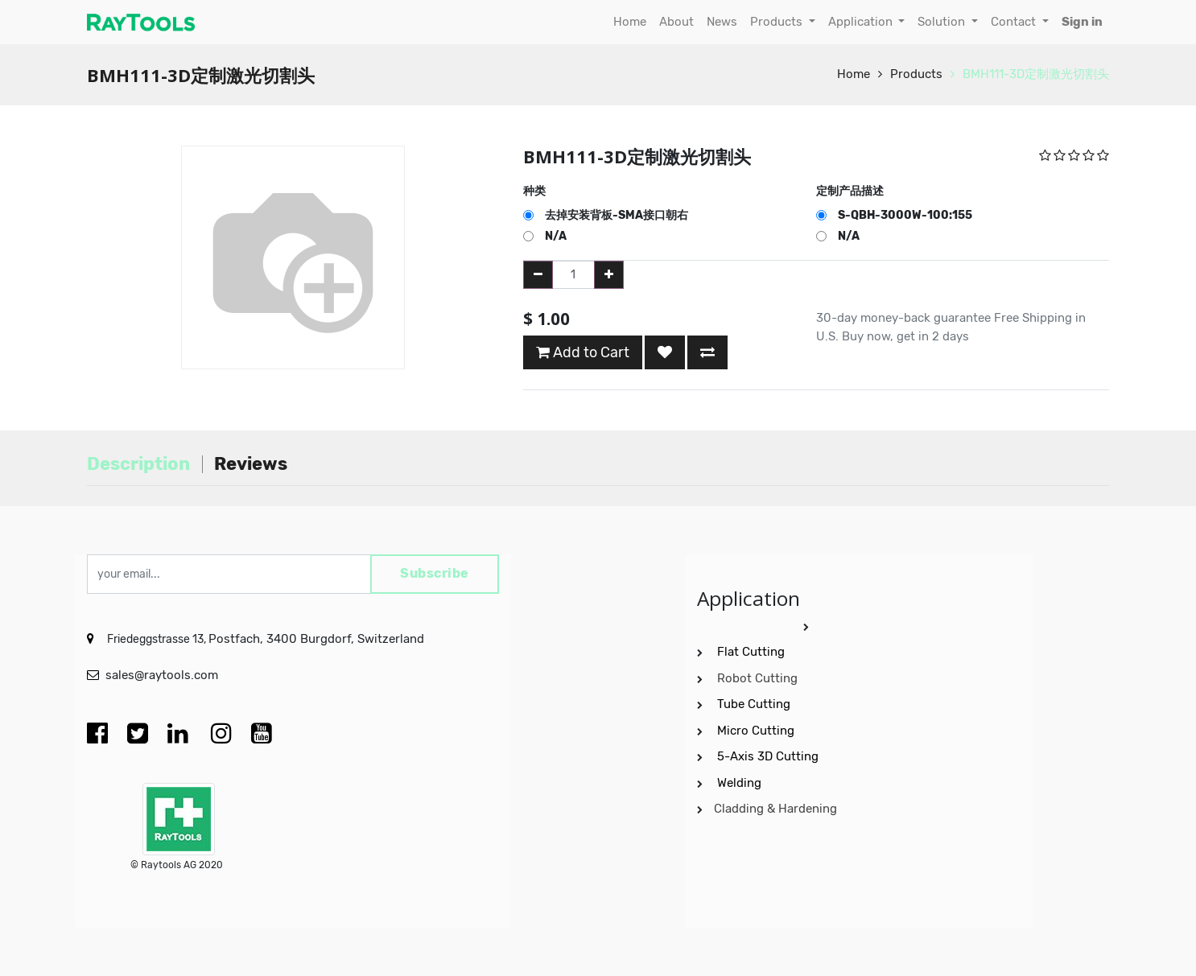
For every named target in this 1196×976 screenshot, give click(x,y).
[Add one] (609, 275)
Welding (739, 783)
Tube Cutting (755, 704)
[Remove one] (538, 275)
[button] (665, 352)
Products (916, 74)
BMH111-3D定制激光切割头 (1036, 74)
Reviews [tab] (250, 464)
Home (853, 74)
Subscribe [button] (434, 574)
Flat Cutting (751, 651)
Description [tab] (138, 464)
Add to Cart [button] (582, 352)
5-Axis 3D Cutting (769, 756)
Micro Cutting (757, 730)
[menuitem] (630, 22)
